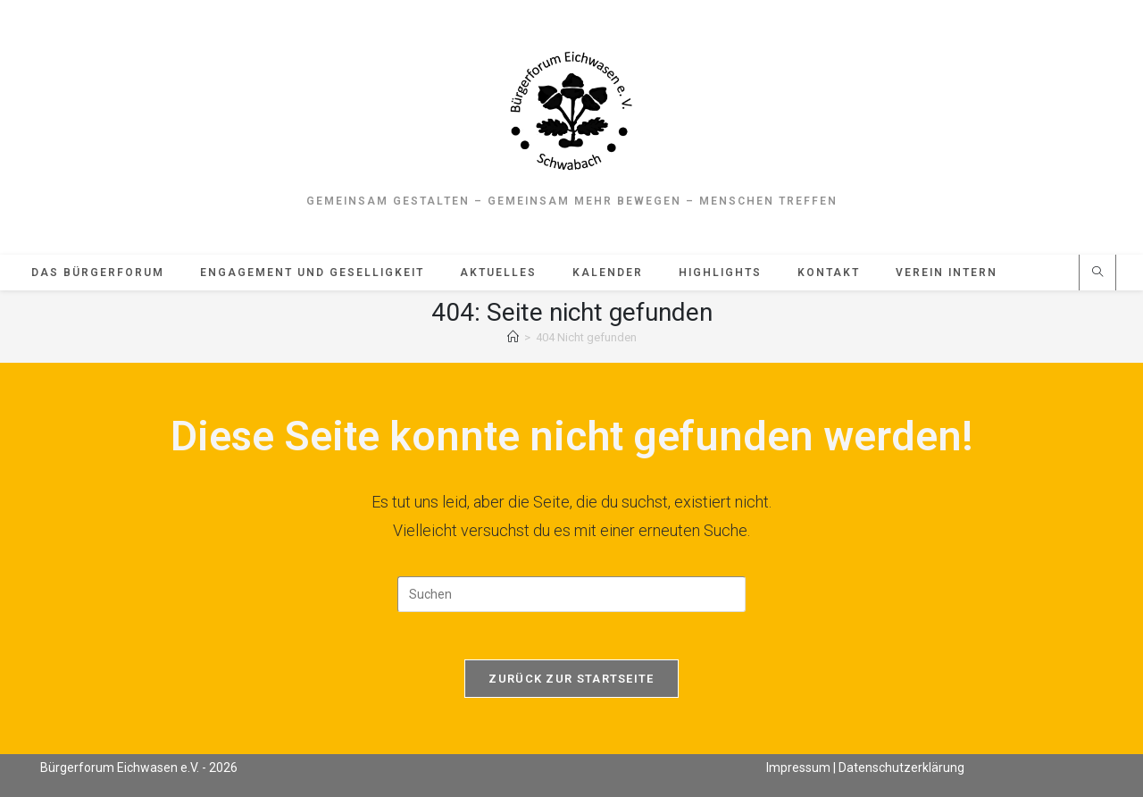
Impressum (798, 766)
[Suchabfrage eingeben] (571, 599)
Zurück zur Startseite (571, 689)
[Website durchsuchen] (1097, 278)
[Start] (513, 341)
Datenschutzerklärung (901, 766)
